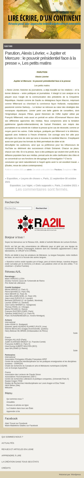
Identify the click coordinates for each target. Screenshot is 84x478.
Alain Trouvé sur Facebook (16, 423)
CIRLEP (21, 251)
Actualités (10, 402)
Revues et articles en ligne (17, 405)
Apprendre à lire (13, 411)
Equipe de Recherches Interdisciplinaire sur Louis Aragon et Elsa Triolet (35, 383)
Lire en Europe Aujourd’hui (16, 368)
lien (75, 170)
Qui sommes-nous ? (14, 399)
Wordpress (76, 474)
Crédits (6, 468)
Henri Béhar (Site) (12, 385)
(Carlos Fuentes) (22, 266)
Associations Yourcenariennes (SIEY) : (21, 377)
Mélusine (8, 388)
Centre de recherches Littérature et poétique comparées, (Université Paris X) (37, 379)
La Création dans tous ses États (19, 408)
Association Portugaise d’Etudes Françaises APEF (26, 359)
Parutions (8, 46)
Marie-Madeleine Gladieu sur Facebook (21, 425)
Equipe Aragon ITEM (13, 381)
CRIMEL (32, 251)
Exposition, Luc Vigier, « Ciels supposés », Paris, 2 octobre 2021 (44, 185)
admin (29, 170)
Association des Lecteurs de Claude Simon (23, 374)
